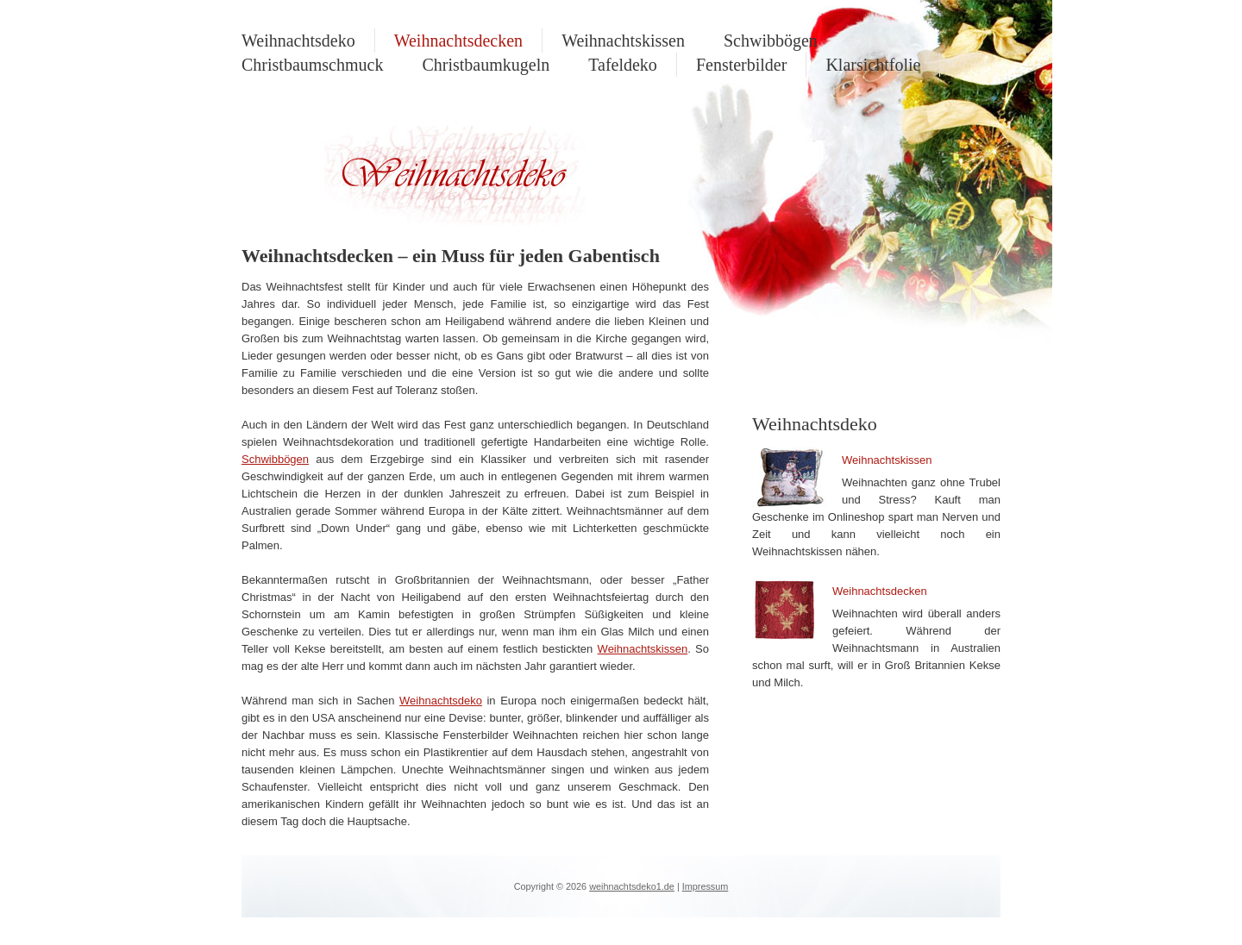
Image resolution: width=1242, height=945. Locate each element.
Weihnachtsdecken (458, 40)
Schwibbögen (771, 40)
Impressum (705, 886)
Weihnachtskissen (623, 40)
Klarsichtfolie (872, 64)
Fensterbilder (741, 64)
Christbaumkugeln (485, 64)
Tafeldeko (622, 64)
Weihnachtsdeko (298, 40)
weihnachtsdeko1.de (631, 886)
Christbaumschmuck (312, 64)
